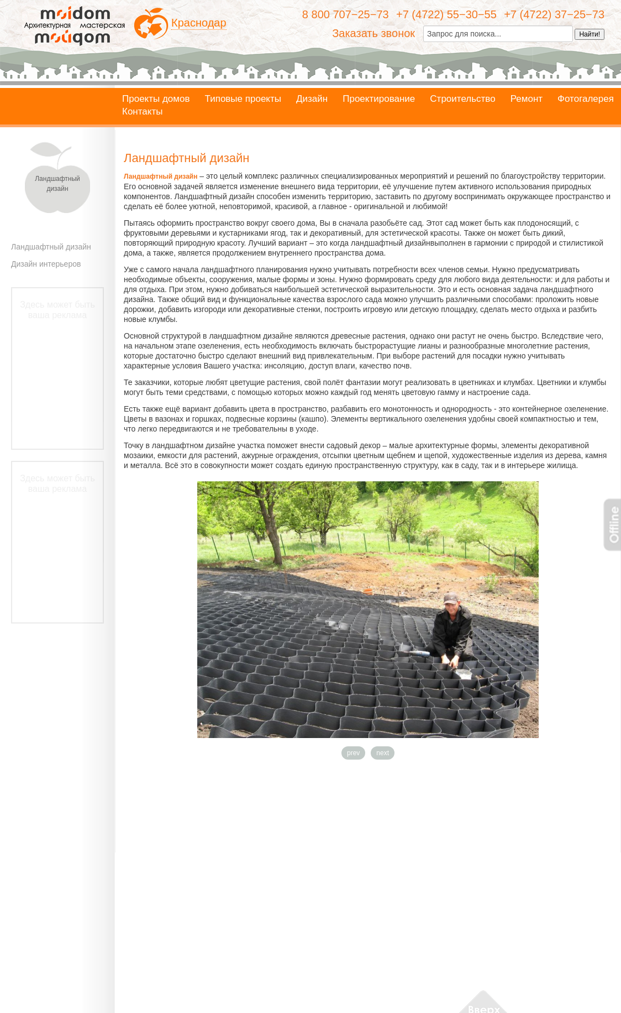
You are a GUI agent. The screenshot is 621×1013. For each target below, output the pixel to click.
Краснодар (199, 23)
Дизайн (312, 99)
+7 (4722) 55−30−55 (446, 14)
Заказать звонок (373, 33)
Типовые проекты (243, 99)
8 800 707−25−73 (345, 14)
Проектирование (379, 99)
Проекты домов (156, 99)
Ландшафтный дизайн (51, 246)
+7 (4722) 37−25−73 (554, 14)
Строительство (462, 99)
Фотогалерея (585, 99)
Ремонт (527, 99)
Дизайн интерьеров (46, 263)
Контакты (142, 112)
